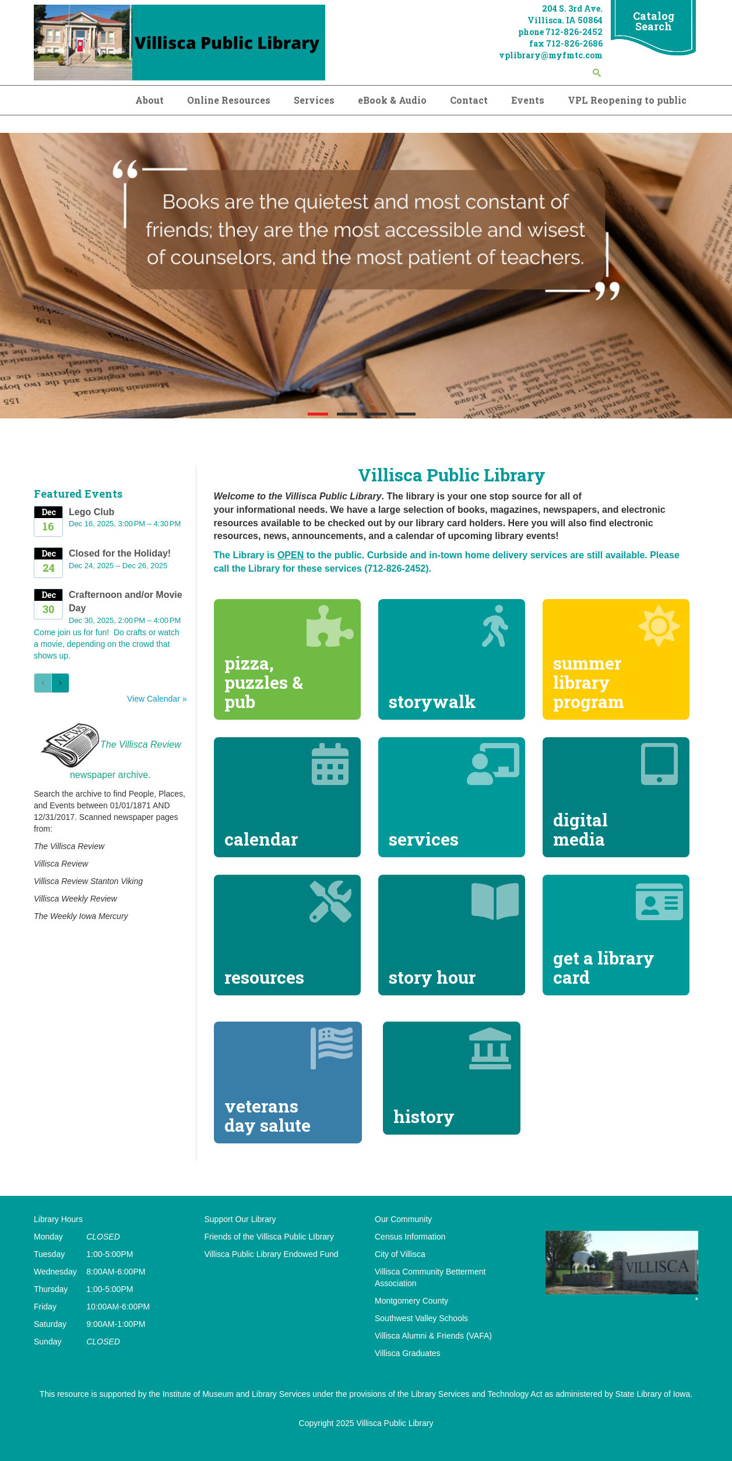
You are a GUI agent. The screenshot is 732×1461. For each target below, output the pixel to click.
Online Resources (228, 100)
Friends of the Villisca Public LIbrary (269, 1236)
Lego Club (91, 512)
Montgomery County (411, 1300)
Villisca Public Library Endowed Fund (272, 1254)
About (149, 100)
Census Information (410, 1236)
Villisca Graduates (408, 1353)
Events (527, 100)
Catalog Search (653, 21)
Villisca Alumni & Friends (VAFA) (433, 1335)
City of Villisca (400, 1254)
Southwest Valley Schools (421, 1318)
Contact (469, 100)
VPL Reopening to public (627, 100)
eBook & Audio (392, 100)
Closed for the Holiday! (120, 553)
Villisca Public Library (394, 1423)
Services (314, 100)
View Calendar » (156, 698)
